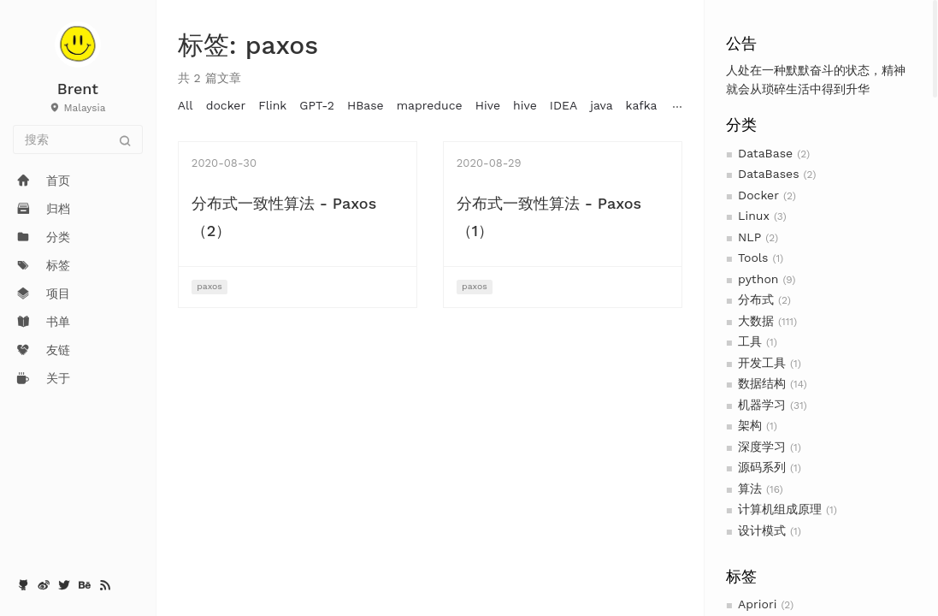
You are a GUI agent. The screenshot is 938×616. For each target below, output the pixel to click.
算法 (750, 488)
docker (226, 105)
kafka (642, 105)
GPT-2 (316, 105)
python (758, 279)
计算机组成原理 (780, 509)
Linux (754, 215)
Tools (753, 257)
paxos (209, 286)
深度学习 (762, 446)
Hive (487, 105)
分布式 (756, 299)
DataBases (768, 174)
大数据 (756, 321)
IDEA (563, 105)
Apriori (757, 604)
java (601, 105)
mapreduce (430, 105)
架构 (750, 425)
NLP (749, 237)
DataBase (765, 153)
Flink (272, 105)
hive (525, 105)
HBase (365, 105)
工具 (750, 341)
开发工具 (762, 363)
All (185, 105)
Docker (758, 195)
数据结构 (762, 383)
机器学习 (762, 405)
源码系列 (762, 467)
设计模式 (762, 530)
